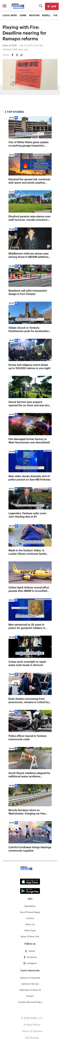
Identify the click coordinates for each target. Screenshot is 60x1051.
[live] (52, 6)
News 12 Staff (9, 45)
